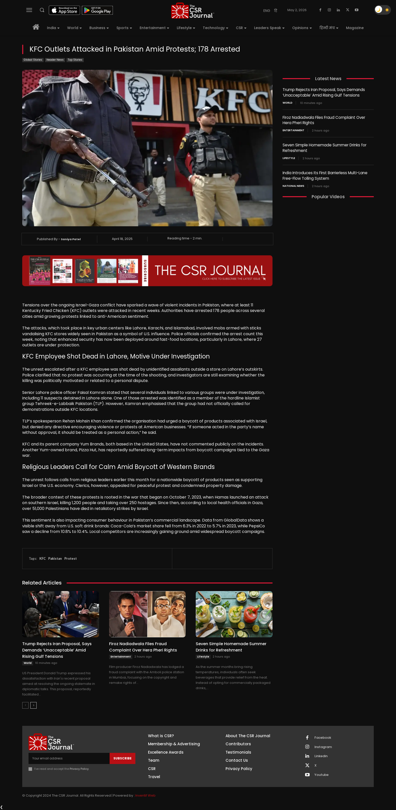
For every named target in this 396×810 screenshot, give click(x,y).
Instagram (323, 747)
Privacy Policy (79, 769)
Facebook (322, 737)
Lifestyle (203, 657)
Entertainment (121, 657)
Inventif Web (145, 796)
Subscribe (122, 758)
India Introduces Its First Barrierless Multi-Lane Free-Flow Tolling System (325, 174)
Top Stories (75, 60)
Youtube (321, 775)
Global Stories (33, 60)
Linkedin (321, 756)
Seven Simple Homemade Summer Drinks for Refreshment (231, 647)
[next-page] (33, 705)
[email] (69, 758)
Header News (55, 60)
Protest (70, 558)
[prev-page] (25, 705)
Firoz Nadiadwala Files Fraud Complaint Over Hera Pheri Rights (143, 647)
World (28, 663)
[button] (42, 10)
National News (293, 184)
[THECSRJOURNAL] (192, 10)
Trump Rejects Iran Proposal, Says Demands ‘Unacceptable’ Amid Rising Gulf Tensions (57, 650)
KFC (42, 558)
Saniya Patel (71, 239)
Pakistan (55, 558)
